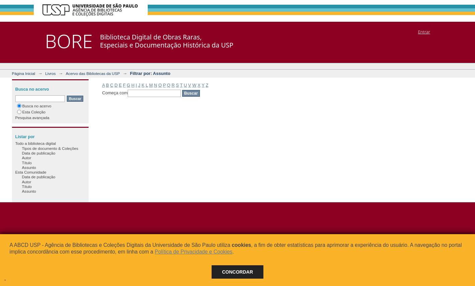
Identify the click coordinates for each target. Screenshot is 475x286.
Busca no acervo (34, 106)
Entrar (424, 32)
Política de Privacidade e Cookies (193, 252)
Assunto (29, 167)
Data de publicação (38, 153)
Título (27, 163)
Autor (26, 158)
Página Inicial (23, 73)
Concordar (237, 272)
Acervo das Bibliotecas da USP (93, 73)
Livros (50, 73)
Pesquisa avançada (32, 117)
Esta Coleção (31, 112)
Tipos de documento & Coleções (50, 148)
